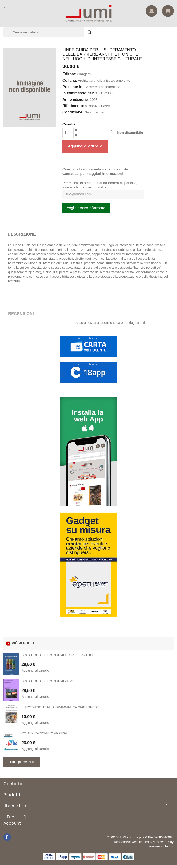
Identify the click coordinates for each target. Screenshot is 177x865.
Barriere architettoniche (102, 87)
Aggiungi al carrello (85, 146)
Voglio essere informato (86, 208)
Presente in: (73, 87)
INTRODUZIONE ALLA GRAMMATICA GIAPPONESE (60, 707)
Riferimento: (73, 106)
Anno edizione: (75, 99)
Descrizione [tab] (22, 234)
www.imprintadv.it (161, 846)
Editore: (69, 74)
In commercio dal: (78, 93)
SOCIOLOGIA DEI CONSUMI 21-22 (47, 681)
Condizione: (73, 112)
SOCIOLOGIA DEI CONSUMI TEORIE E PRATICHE (59, 655)
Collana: (69, 80)
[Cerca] (49, 32)
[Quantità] (68, 133)
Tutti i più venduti (21, 762)
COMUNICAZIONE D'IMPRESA (44, 733)
